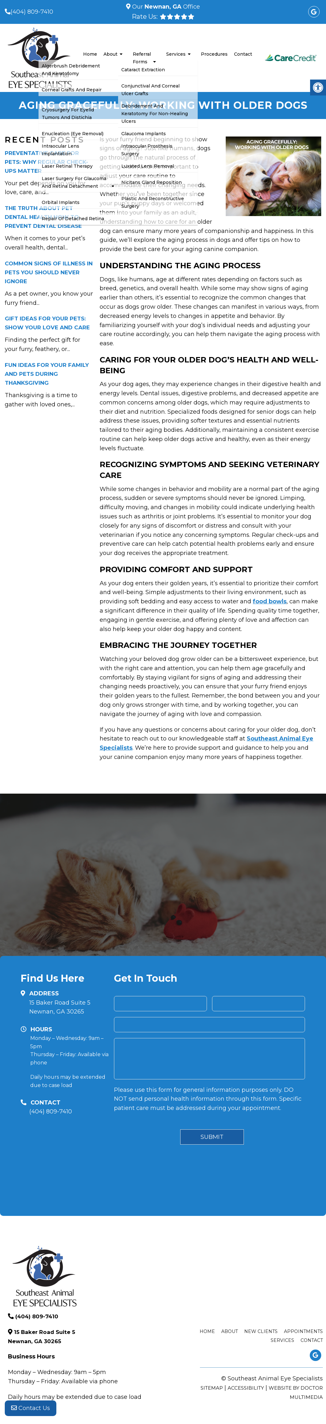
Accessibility (246, 1388)
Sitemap (212, 1388)
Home (90, 54)
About (110, 54)
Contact (243, 54)
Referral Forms (142, 58)
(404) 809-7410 (32, 11)
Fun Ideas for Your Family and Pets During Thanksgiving (47, 374)
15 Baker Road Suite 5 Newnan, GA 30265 (59, 1007)
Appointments (303, 1331)
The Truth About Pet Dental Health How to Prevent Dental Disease (43, 217)
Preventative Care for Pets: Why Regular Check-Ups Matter (46, 162)
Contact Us (30, 1411)
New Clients (261, 1331)
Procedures (214, 54)
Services (176, 54)
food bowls (270, 601)
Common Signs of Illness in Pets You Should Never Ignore (49, 272)
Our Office (165, 6)
